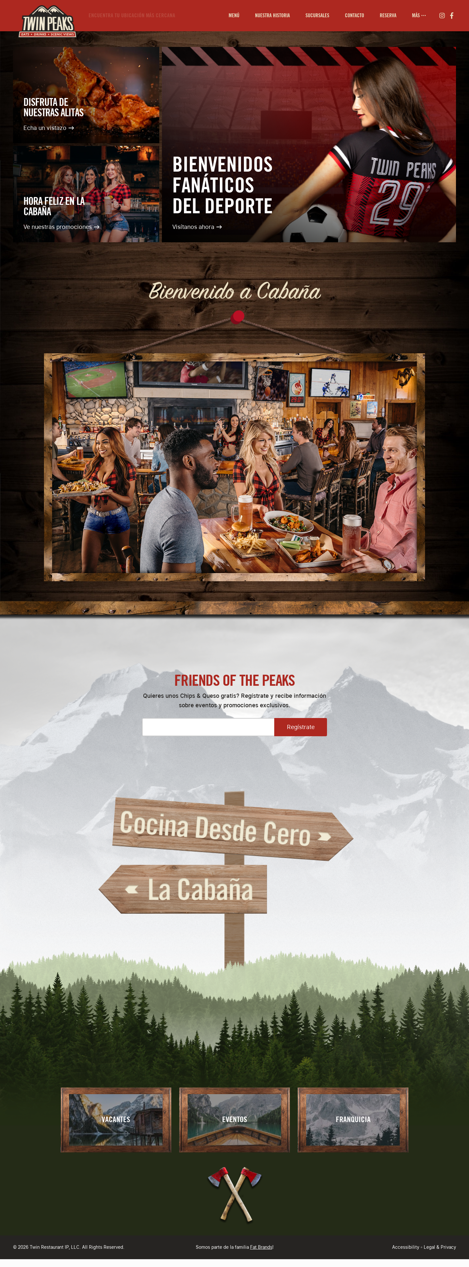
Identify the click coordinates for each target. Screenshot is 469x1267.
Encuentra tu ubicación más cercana (132, 15)
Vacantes (116, 1120)
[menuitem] (234, 15)
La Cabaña (182, 889)
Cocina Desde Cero (234, 830)
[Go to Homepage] (45, 15)
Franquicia (353, 1120)
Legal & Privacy (440, 1247)
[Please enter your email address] (208, 727)
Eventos (234, 1120)
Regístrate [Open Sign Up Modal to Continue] (301, 727)
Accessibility (405, 1247)
